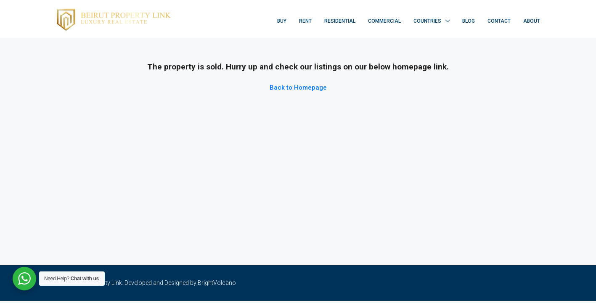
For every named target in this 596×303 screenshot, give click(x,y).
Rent (305, 21)
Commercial (384, 21)
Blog (468, 21)
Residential (339, 21)
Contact (499, 21)
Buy (281, 21)
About (531, 21)
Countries (427, 21)
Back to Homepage (298, 87)
